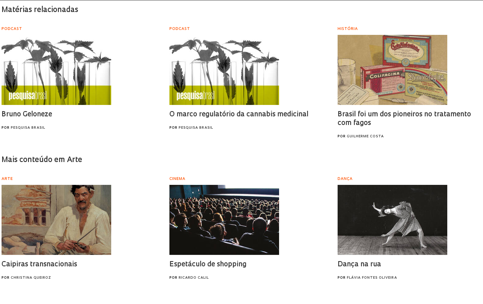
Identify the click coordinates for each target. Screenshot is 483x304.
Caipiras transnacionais (39, 264)
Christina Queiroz (31, 278)
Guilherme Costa (365, 136)
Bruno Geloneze (27, 114)
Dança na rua (359, 264)
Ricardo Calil (194, 278)
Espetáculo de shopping (207, 264)
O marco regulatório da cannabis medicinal (238, 114)
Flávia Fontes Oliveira (372, 278)
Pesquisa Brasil (28, 128)
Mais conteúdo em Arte (42, 160)
